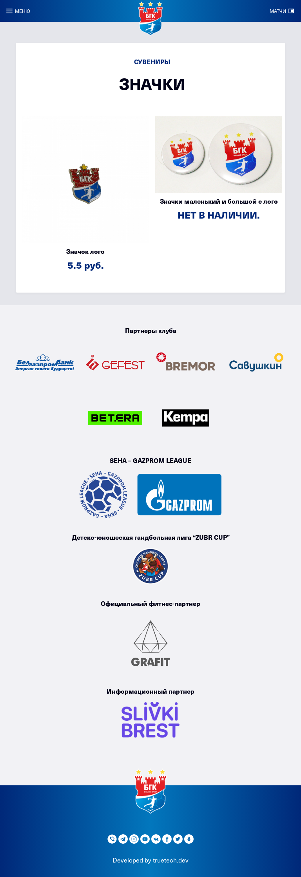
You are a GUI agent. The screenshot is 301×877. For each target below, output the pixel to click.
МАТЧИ (278, 10)
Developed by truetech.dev (150, 859)
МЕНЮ (22, 10)
